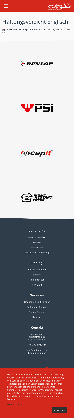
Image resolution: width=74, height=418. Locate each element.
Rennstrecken (37, 280)
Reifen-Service (37, 312)
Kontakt (37, 242)
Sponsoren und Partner (37, 302)
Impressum (37, 247)
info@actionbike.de (36, 350)
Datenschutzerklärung (37, 252)
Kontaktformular (37, 353)
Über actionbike (37, 237)
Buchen (37, 274)
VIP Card (37, 285)
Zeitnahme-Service (37, 307)
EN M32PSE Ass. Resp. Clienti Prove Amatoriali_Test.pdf (33, 29)
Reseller (36, 317)
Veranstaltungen (37, 269)
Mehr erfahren (14, 404)
